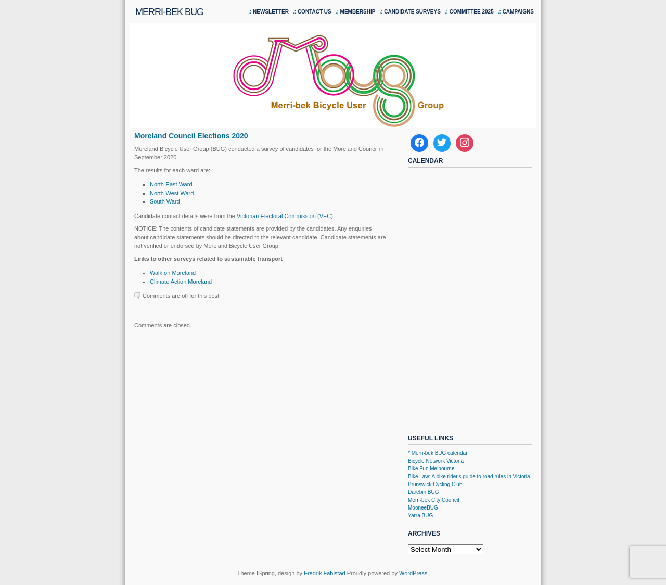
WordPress (413, 573)
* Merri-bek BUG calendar (437, 453)
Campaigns (518, 12)
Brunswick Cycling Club (435, 484)
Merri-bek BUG (169, 12)
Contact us (314, 12)
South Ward (165, 201)
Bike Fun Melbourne (431, 469)
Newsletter (271, 12)
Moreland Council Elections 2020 (191, 136)
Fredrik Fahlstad (325, 573)
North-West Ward (172, 193)
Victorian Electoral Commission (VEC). (286, 216)
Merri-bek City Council (433, 500)
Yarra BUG (420, 515)
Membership (358, 12)
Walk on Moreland (173, 273)
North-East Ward (171, 184)
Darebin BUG (423, 492)
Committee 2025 (472, 12)
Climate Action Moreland (181, 281)
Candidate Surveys (412, 12)
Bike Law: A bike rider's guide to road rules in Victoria (469, 476)
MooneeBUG (423, 508)
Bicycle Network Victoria (436, 461)
